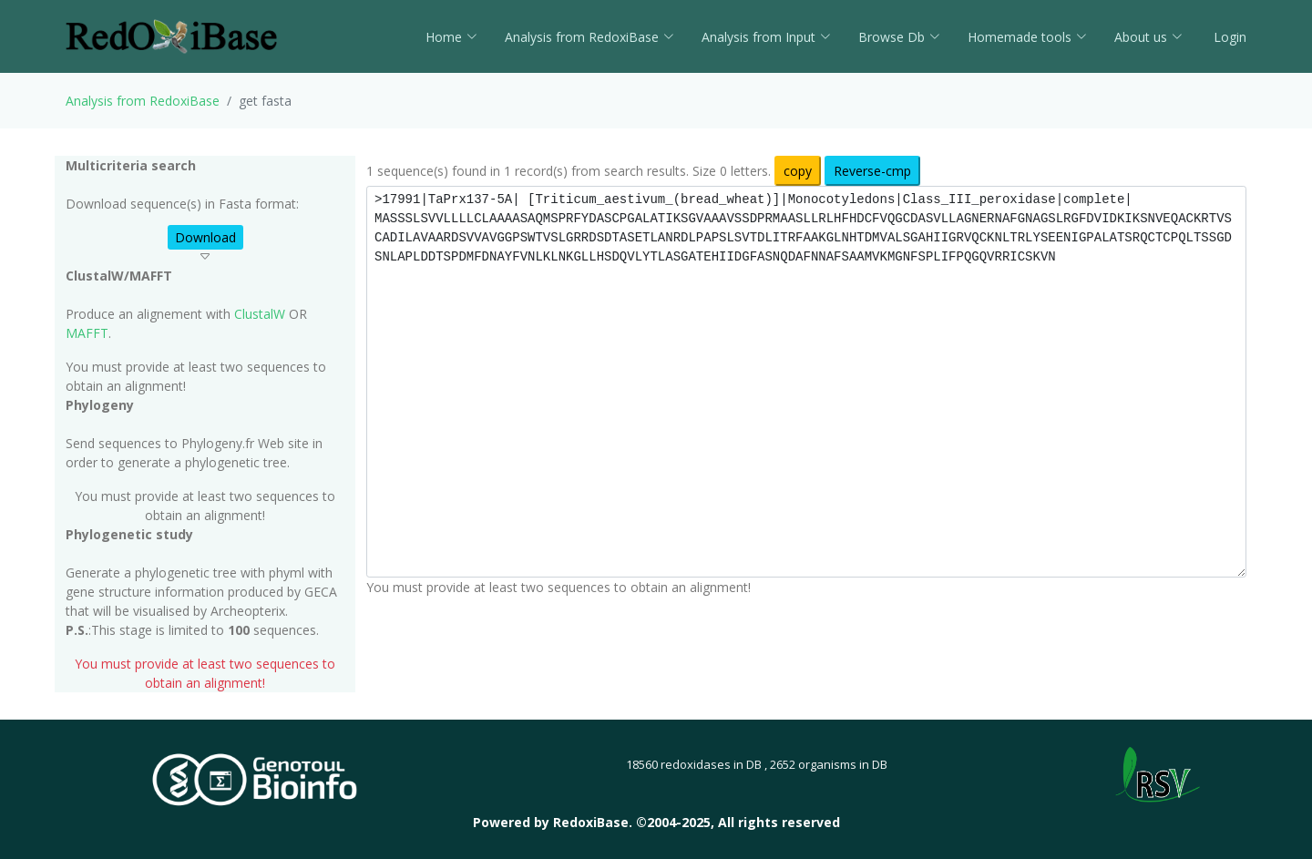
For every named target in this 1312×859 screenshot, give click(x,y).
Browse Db (899, 37)
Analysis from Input (766, 37)
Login (1228, 37)
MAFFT (87, 333)
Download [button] (205, 237)
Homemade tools (1027, 37)
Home (451, 37)
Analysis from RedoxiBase (143, 100)
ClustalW (259, 313)
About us (1148, 37)
